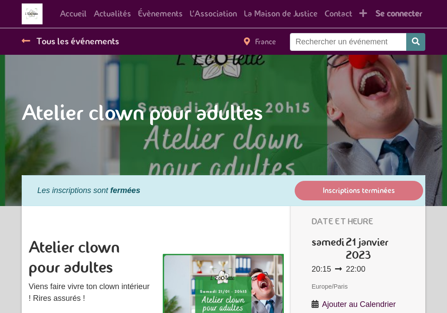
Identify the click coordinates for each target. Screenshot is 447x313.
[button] (363, 14)
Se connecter (398, 13)
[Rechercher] (415, 42)
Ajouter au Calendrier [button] (359, 304)
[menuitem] (73, 14)
